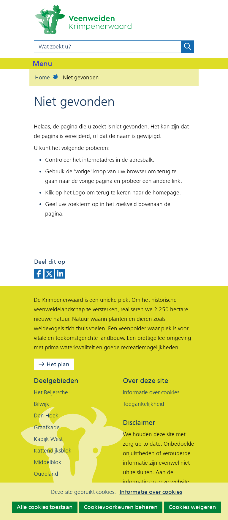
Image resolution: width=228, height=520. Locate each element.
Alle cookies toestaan (45, 507)
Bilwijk (41, 403)
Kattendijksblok (53, 450)
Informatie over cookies (151, 492)
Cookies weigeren (192, 507)
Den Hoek (46, 415)
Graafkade (47, 427)
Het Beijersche (51, 392)
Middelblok (47, 462)
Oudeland (46, 473)
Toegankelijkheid (143, 403)
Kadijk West (48, 439)
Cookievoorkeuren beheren (121, 507)
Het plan (58, 364)
